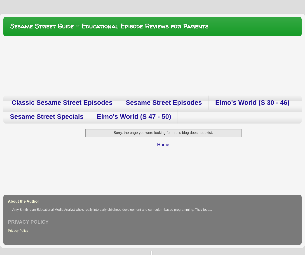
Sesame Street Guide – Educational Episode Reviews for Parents (109, 26)
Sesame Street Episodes (164, 102)
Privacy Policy (18, 230)
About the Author (23, 201)
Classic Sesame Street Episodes (62, 102)
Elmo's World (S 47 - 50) (134, 116)
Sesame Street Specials (47, 116)
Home (163, 144)
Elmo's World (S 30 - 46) (252, 102)
